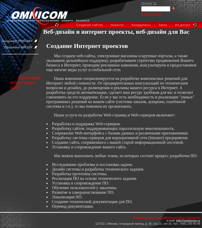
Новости (117, 25)
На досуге (182, 25)
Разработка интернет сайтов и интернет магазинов (166, 217)
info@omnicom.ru (188, 220)
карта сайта (151, 14)
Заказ (163, 25)
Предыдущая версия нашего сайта (25, 82)
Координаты (140, 25)
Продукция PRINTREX (17, 41)
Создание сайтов (89, 25)
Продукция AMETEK (18, 47)
